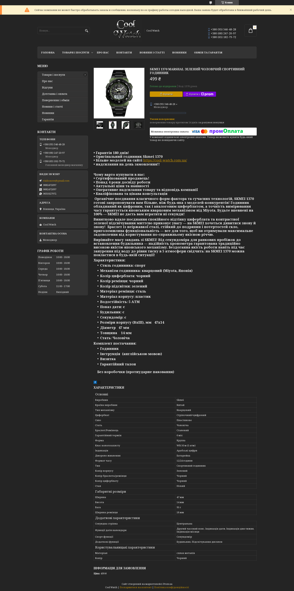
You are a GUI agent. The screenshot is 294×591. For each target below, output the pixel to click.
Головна (48, 52)
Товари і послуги (75, 52)
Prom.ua (167, 584)
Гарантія (48, 119)
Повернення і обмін (55, 100)
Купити (168, 94)
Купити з (201, 94)
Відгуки (47, 87)
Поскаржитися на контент (136, 587)
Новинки (179, 52)
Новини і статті (152, 52)
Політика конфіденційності (171, 587)
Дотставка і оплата (54, 94)
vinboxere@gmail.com (56, 180)
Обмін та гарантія (208, 52)
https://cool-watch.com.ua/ (165, 160)
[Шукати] (86, 31)
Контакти (124, 52)
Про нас (103, 52)
